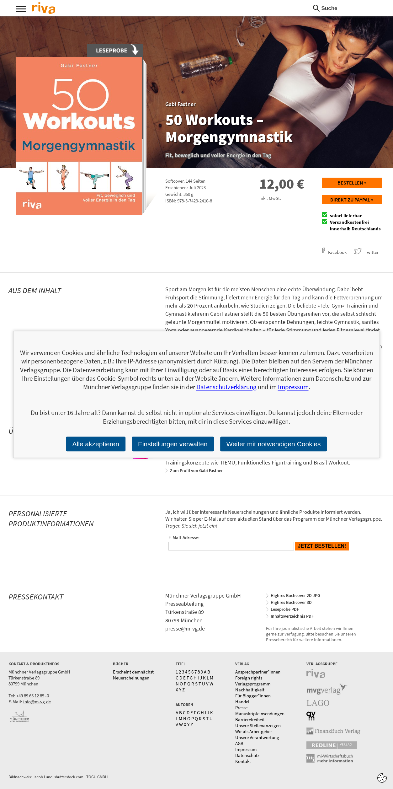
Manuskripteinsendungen (259, 714)
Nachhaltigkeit (249, 690)
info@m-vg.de (37, 702)
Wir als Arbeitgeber (253, 731)
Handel (242, 702)
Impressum (246, 749)
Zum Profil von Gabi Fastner (196, 470)
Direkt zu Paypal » (351, 199)
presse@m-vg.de (185, 628)
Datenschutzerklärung (226, 387)
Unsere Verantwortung (257, 737)
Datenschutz (247, 755)
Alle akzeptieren (95, 444)
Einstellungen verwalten (173, 444)
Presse (241, 708)
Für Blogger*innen (253, 696)
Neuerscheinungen (131, 678)
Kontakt (243, 761)
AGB (239, 743)
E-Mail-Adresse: (183, 537)
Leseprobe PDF (285, 609)
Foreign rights (248, 678)
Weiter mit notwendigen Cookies (273, 444)
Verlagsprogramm (252, 684)
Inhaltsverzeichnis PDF (292, 616)
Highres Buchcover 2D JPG (295, 595)
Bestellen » (351, 183)
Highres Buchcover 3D (291, 602)
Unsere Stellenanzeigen (258, 725)
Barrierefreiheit (250, 719)
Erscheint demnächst (133, 672)
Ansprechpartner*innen (257, 672)
